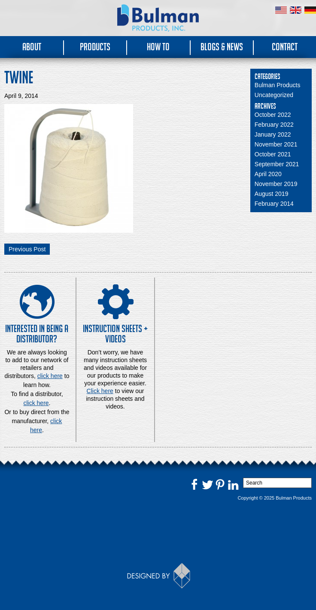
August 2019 (272, 193)
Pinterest (220, 484)
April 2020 (268, 174)
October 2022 (273, 114)
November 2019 (276, 183)
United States (281, 10)
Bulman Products (278, 85)
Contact (285, 46)
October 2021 (273, 154)
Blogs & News (222, 46)
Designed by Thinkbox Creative (158, 576)
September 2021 (277, 164)
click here (36, 403)
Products (95, 46)
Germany (310, 10)
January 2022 (273, 134)
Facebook (194, 484)
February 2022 (274, 124)
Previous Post (27, 249)
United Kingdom (295, 10)
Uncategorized (274, 95)
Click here (100, 390)
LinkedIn (233, 484)
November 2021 (276, 144)
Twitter (207, 484)
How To (158, 46)
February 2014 (274, 203)
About (31, 46)
